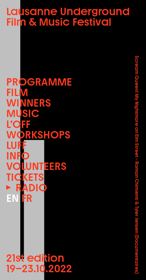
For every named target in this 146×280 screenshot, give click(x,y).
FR (26, 198)
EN (12, 198)
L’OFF (18, 124)
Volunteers (36, 166)
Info (18, 155)
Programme (39, 82)
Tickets (25, 177)
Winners (28, 103)
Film (17, 92)
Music (22, 113)
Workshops (38, 135)
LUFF (16, 145)
